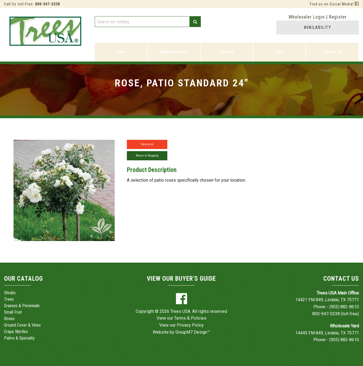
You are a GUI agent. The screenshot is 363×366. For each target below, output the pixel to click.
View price (147, 144)
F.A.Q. (279, 52)
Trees (9, 299)
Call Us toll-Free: (32, 4)
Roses (9, 318)
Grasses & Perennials (22, 305)
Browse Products (173, 52)
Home (121, 52)
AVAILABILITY (317, 27)
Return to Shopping (147, 155)
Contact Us (332, 52)
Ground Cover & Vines (22, 325)
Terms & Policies (190, 318)
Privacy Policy (190, 325)
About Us (226, 52)
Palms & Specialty (19, 338)
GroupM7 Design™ (192, 332)
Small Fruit (13, 312)
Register (338, 17)
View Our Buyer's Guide (181, 278)
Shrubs (10, 292)
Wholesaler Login (307, 17)
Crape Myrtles (16, 331)
